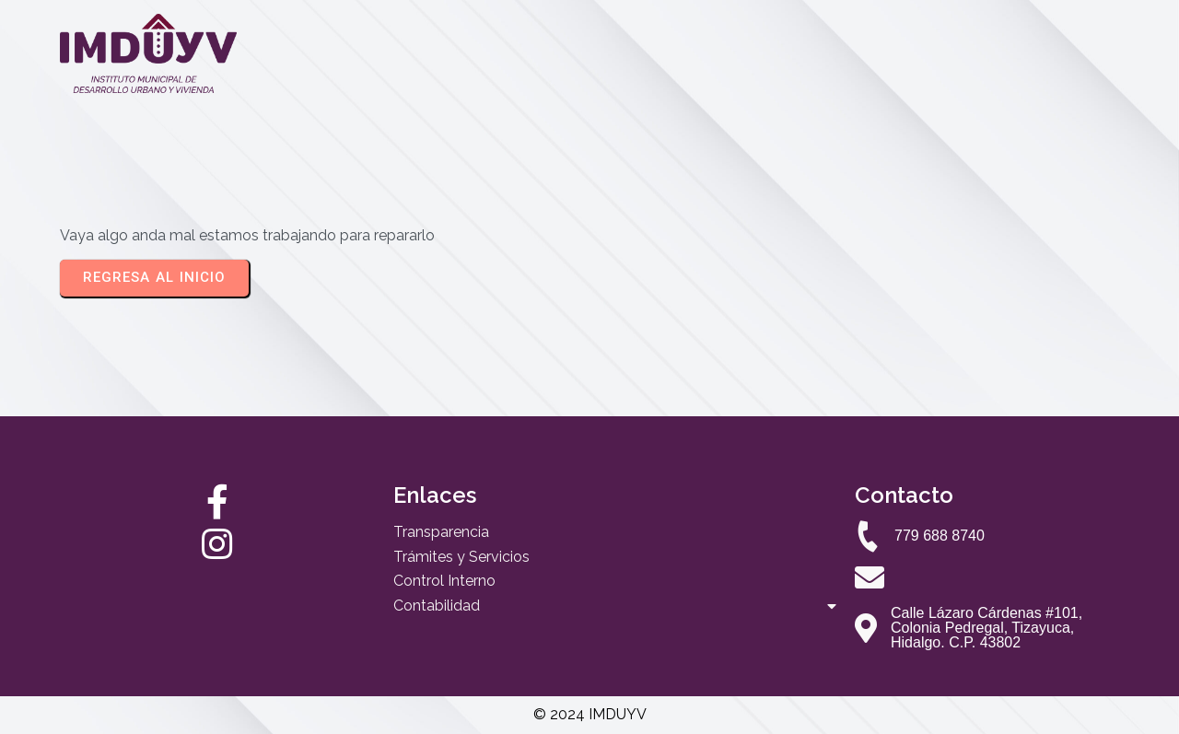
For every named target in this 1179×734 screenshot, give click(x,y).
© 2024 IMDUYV (590, 714)
